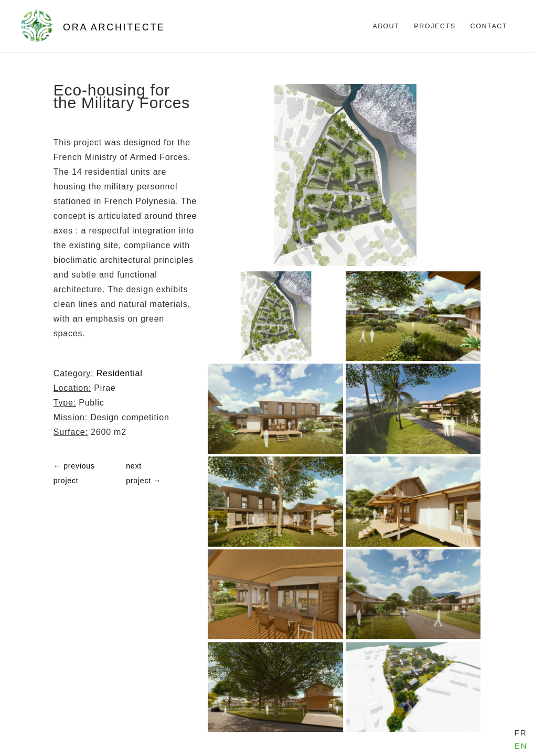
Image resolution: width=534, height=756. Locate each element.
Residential (120, 373)
